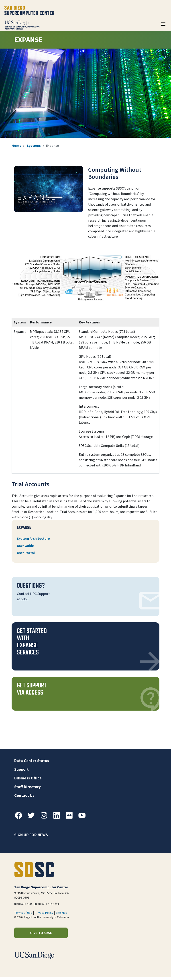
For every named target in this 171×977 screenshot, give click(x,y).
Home (16, 145)
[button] (85, 646)
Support (21, 769)
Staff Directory (27, 787)
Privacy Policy (44, 913)
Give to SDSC (41, 932)
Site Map (61, 913)
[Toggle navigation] (163, 26)
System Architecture (33, 538)
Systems (34, 145)
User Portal (26, 552)
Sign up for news (31, 835)
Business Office (28, 778)
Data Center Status (31, 761)
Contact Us (24, 795)
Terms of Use (23, 913)
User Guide (25, 545)
